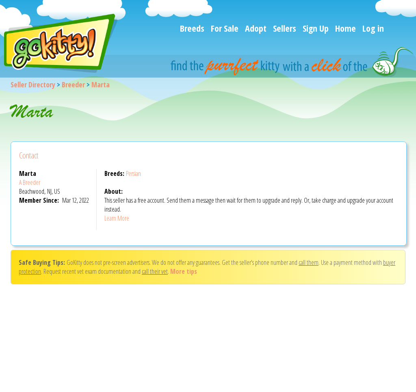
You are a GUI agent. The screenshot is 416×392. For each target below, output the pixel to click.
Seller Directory (33, 84)
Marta (100, 84)
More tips (183, 271)
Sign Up (316, 28)
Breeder (73, 84)
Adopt (255, 28)
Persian (133, 173)
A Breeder (29, 182)
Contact (28, 155)
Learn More (116, 218)
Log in (373, 28)
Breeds (192, 28)
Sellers (284, 28)
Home (345, 28)
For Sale (224, 28)
